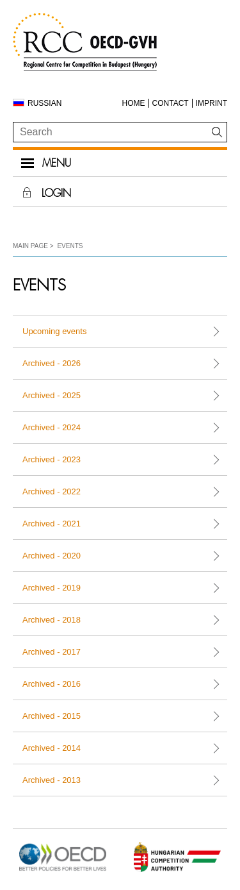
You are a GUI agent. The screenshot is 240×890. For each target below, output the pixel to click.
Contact (170, 103)
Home (133, 103)
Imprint (211, 103)
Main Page (30, 245)
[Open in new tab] (62, 870)
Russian (44, 103)
